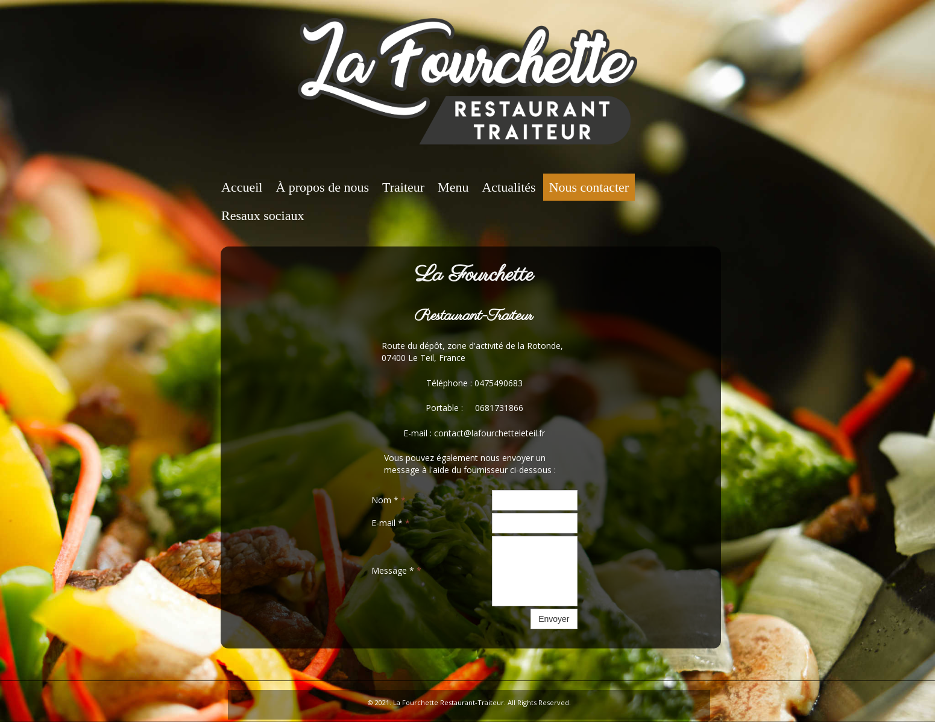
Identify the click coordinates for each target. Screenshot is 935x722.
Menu (453, 187)
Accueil (241, 187)
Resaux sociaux (262, 215)
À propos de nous (322, 187)
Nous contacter (589, 187)
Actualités (508, 187)
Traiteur (403, 187)
